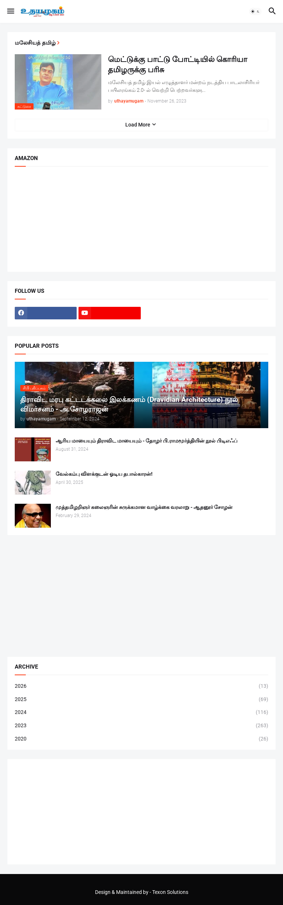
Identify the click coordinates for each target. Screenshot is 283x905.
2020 (141, 739)
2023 (141, 725)
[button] (10, 11)
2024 (141, 712)
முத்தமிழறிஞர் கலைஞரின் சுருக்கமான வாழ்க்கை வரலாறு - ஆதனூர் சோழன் (144, 507)
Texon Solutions (170, 892)
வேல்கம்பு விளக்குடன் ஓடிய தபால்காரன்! (104, 474)
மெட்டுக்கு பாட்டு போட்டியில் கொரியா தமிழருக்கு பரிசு (177, 64)
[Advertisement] (141, 596)
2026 (141, 686)
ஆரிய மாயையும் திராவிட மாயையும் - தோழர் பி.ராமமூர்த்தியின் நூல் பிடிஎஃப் (146, 441)
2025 (141, 699)
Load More (137, 125)
